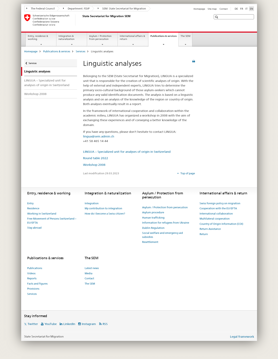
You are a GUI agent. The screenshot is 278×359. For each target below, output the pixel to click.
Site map (212, 8)
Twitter (33, 324)
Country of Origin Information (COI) (221, 223)
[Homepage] (81, 20)
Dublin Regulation (153, 227)
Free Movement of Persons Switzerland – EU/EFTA (51, 220)
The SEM (185, 35)
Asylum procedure (153, 212)
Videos (31, 273)
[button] (217, 17)
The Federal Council (40, 8)
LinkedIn (69, 324)
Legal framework (242, 336)
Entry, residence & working (38, 37)
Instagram (89, 324)
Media (88, 273)
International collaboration (216, 213)
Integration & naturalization (66, 37)
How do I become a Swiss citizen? (105, 213)
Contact (224, 8)
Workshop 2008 (35, 94)
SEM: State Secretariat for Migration (122, 8)
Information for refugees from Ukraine (165, 222)
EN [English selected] (251, 8)
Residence (33, 208)
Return (204, 234)
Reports (31, 278)
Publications (34, 268)
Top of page (187, 173)
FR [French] (241, 8)
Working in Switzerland (41, 213)
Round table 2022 (95, 158)
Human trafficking (153, 217)
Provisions (33, 288)
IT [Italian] (246, 8)
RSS (105, 324)
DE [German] (236, 8)
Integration (92, 203)
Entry (30, 203)
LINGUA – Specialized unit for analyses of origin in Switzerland (46, 82)
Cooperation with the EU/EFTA (218, 208)
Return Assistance (210, 228)
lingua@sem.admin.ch (98, 136)
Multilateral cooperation (215, 218)
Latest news (92, 268)
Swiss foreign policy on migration (220, 203)
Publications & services (164, 37)
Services (80, 51)
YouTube (51, 324)
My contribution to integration (103, 208)
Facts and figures (37, 283)
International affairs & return (132, 37)
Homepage (199, 8)
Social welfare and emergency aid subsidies (162, 234)
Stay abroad (34, 227)
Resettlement (150, 241)
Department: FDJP (76, 8)
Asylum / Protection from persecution (100, 37)
